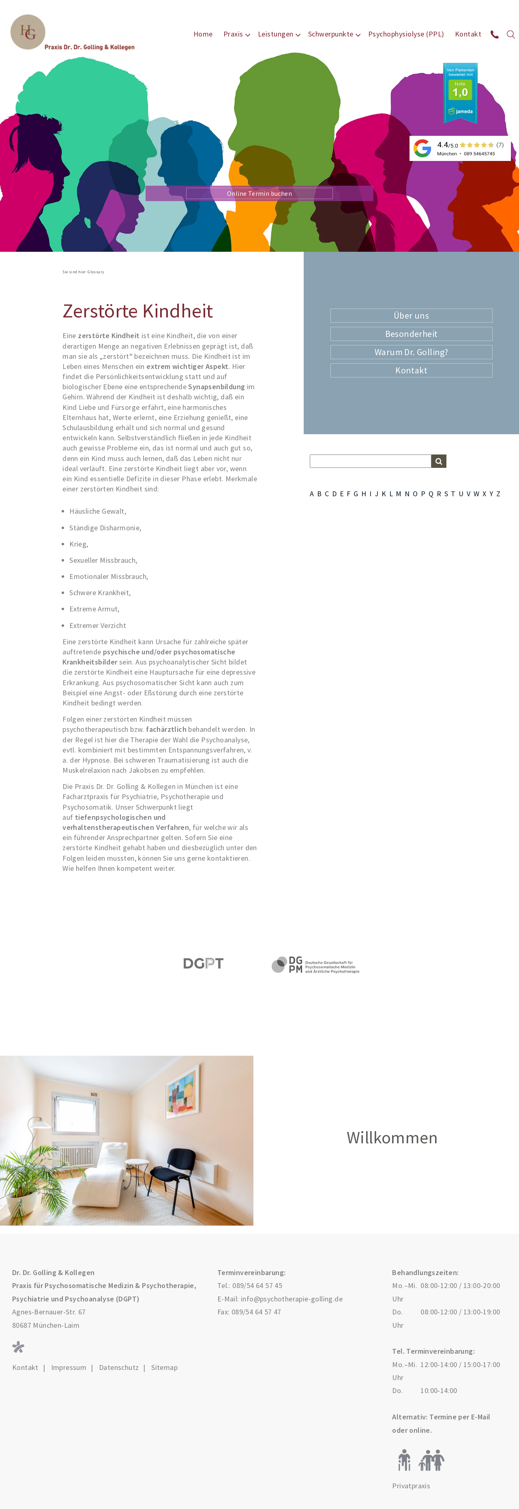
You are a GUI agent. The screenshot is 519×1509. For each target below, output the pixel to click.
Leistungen (276, 34)
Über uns (411, 315)
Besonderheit (411, 333)
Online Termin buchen (259, 193)
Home (203, 34)
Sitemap (164, 1367)
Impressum (69, 1367)
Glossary (96, 271)
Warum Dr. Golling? (411, 352)
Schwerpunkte (331, 34)
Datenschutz (119, 1367)
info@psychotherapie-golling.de (292, 1298)
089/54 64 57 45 (257, 1285)
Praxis (233, 34)
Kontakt (468, 34)
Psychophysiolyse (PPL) (406, 34)
